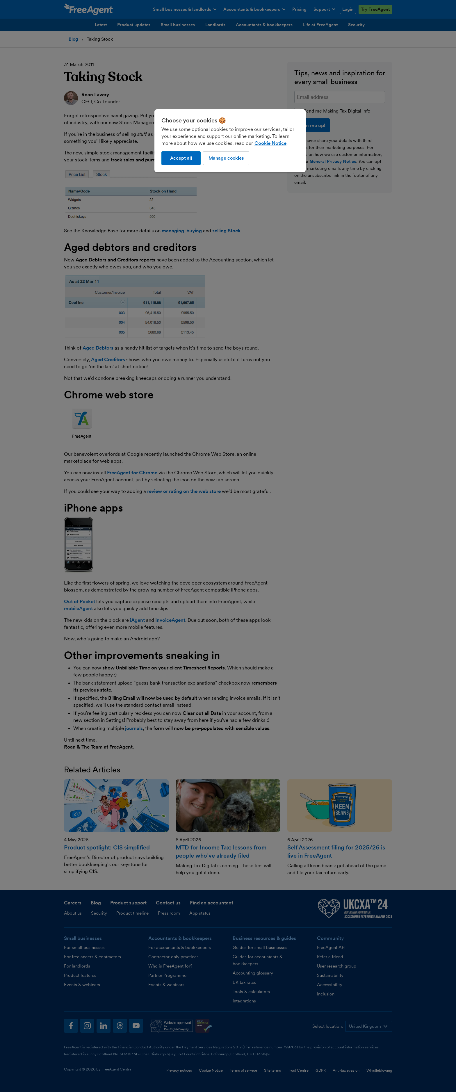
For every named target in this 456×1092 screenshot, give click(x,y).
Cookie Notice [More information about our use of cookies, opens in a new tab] (270, 143)
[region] (230, 140)
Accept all (181, 158)
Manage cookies (226, 158)
